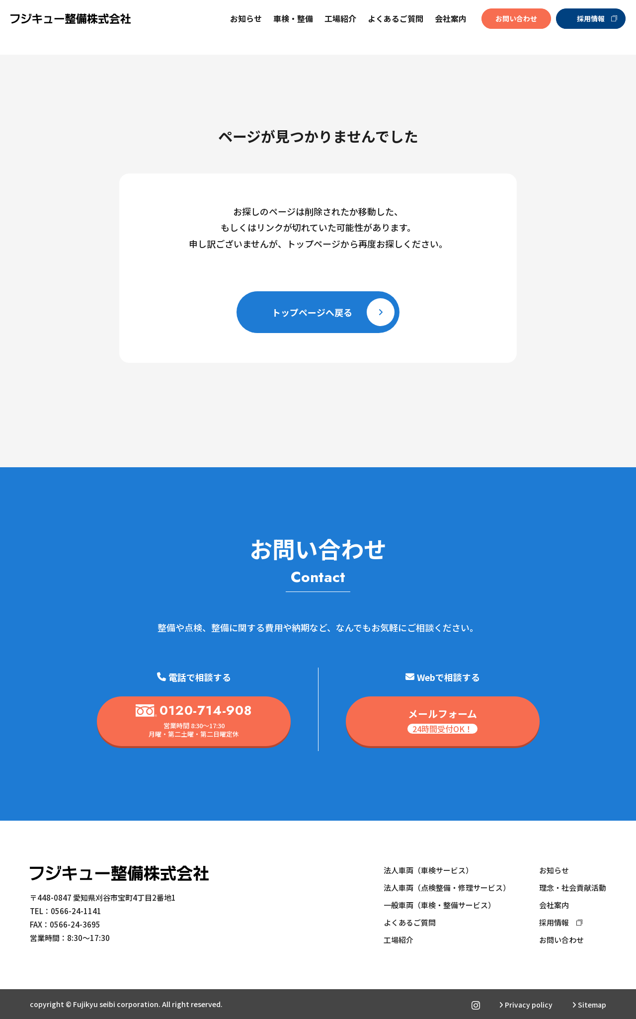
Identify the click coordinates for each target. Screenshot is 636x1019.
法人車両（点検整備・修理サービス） (447, 887)
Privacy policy (526, 1005)
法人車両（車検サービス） (428, 870)
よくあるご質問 (391, 27)
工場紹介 (336, 27)
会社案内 (554, 905)
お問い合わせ (512, 27)
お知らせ (242, 27)
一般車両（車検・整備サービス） (439, 905)
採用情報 (592, 27)
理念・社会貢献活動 (572, 887)
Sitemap (589, 1005)
